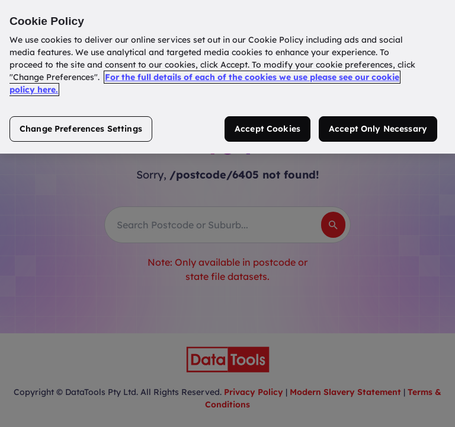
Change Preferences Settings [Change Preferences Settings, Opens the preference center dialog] (81, 128)
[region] (227, 77)
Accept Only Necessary (378, 128)
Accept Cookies (267, 128)
